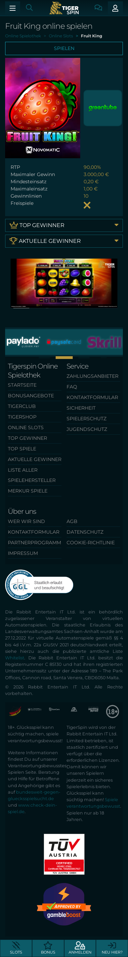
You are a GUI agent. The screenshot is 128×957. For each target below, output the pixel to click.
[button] (44, 357)
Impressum (23, 553)
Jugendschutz (87, 429)
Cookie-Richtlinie (91, 542)
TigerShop (22, 417)
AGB (72, 521)
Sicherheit (81, 408)
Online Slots (26, 427)
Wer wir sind (26, 521)
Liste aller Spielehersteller (32, 475)
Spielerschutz (86, 418)
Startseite (22, 385)
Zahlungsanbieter (92, 376)
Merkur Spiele (27, 491)
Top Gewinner (64, 224)
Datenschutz (85, 532)
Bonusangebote (31, 396)
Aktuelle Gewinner (64, 240)
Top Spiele (22, 449)
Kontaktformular (92, 397)
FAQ (72, 387)
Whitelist (14, 657)
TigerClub (22, 406)
